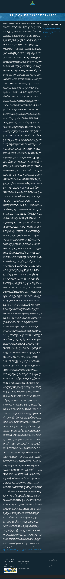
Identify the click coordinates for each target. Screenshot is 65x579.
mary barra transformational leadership (8, 561)
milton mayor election (22, 566)
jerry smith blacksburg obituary (42, 9)
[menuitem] (14, 8)
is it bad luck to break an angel (24, 561)
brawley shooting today (23, 563)
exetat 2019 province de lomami (49, 32)
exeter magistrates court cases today (31, 11)
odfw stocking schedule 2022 (9, 559)
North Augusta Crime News (20, 549)
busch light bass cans (55, 9)
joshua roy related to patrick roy (12, 9)
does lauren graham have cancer (24, 559)
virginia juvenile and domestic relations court (9, 566)
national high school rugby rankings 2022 (55, 566)
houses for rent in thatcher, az (27, 9)
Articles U (26, 550)
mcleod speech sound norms (24, 568)
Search (41, 12)
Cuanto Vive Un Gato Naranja (9, 549)
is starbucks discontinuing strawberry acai (51, 31)
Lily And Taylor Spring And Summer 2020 (15, 550)
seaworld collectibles (47, 36)
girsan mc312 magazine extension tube (32, 6)
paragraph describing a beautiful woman (9, 564)
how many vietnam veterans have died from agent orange (54, 560)
